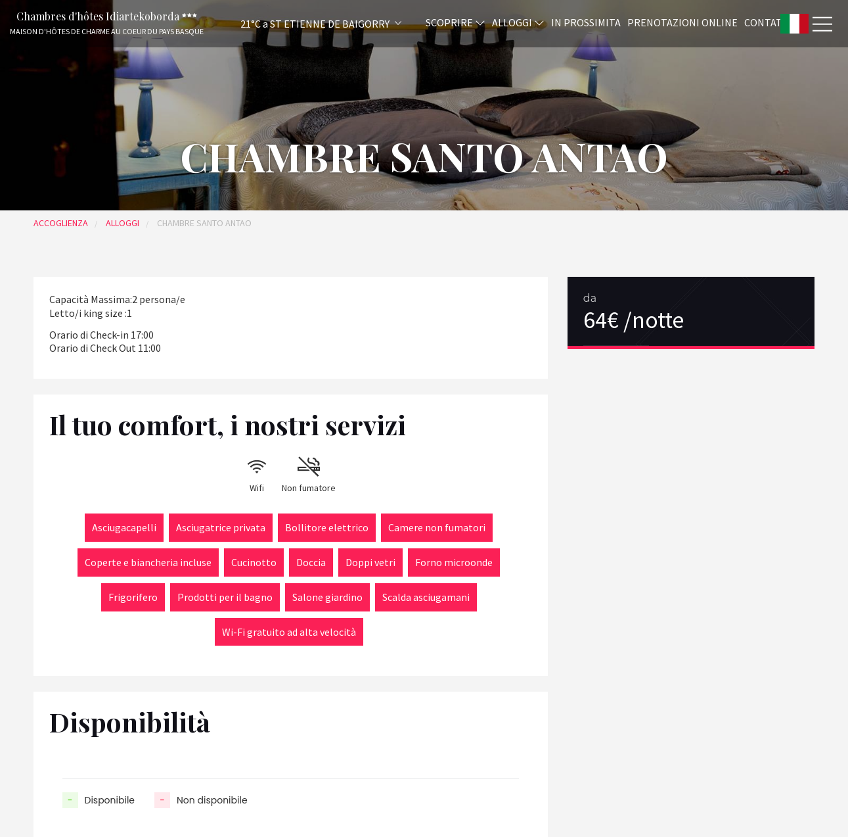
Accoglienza (60, 223)
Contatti (768, 21)
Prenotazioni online (682, 21)
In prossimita (586, 21)
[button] (303, 23)
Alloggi (518, 21)
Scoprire (455, 21)
